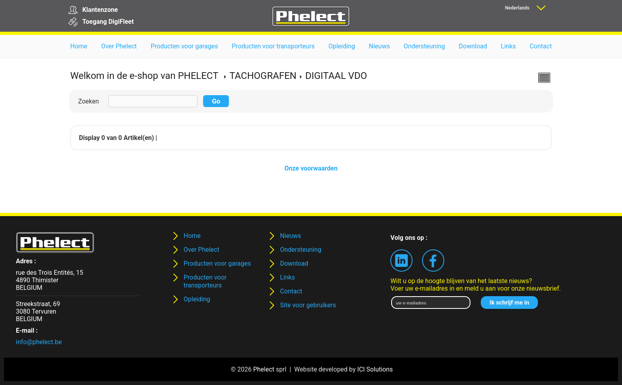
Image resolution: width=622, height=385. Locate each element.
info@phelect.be (39, 342)
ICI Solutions (375, 369)
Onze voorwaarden (311, 168)
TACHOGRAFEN (262, 75)
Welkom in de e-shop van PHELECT (144, 75)
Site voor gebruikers (308, 305)
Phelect (263, 369)
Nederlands (517, 8)
